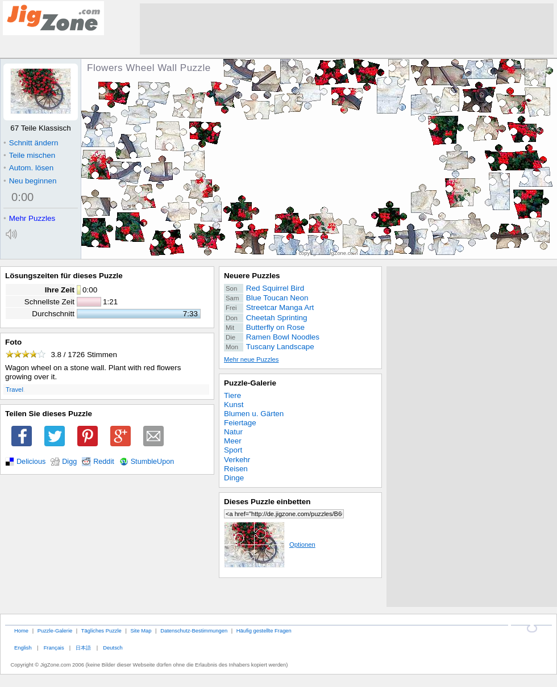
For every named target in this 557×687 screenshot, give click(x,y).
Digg (69, 462)
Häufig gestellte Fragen (264, 630)
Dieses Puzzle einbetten (267, 501)
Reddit (103, 462)
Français (54, 647)
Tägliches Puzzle (101, 630)
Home (21, 630)
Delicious (30, 462)
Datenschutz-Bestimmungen (193, 630)
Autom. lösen (28, 168)
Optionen (269, 544)
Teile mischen (29, 155)
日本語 (83, 647)
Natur (233, 432)
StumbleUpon (152, 462)
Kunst (233, 404)
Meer (233, 441)
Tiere (232, 395)
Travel (14, 389)
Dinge (234, 478)
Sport (233, 450)
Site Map (140, 630)
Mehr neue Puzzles (251, 359)
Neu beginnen (29, 181)
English (23, 647)
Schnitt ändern (30, 143)
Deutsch (112, 647)
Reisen (236, 468)
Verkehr (237, 459)
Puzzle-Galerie (250, 383)
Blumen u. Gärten (254, 413)
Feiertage (240, 422)
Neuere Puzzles (252, 275)
